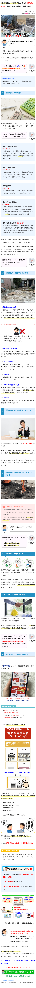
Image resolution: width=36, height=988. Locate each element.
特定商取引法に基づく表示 (8, 980)
